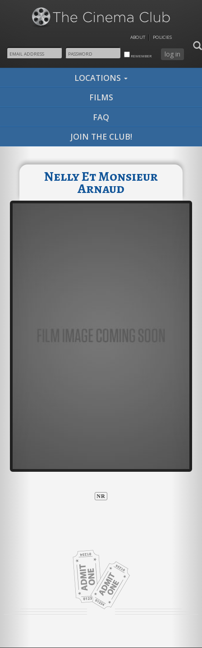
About (137, 37)
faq (101, 117)
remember (138, 55)
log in (172, 54)
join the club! (101, 136)
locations (101, 77)
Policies (162, 37)
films (101, 97)
